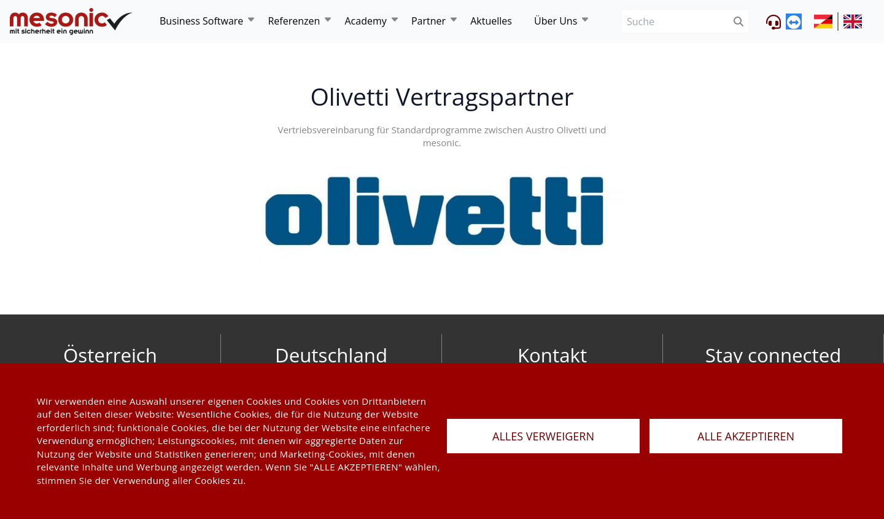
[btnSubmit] (739, 21)
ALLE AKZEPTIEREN (745, 436)
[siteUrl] (826, 21)
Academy (365, 21)
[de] (71, 22)
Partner (428, 21)
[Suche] (675, 21)
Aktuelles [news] (491, 21)
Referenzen (294, 21)
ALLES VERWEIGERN (543, 436)
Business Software (201, 21)
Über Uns (555, 21)
